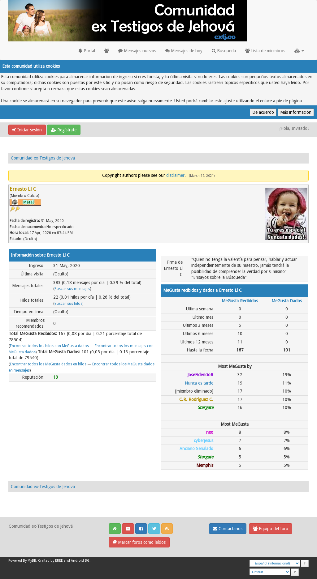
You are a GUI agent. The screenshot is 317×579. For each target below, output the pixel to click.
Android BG (80, 561)
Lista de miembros (265, 50)
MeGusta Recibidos (240, 300)
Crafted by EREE (50, 561)
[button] (299, 50)
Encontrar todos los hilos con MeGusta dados (49, 346)
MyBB (32, 561)
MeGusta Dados (286, 300)
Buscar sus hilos (68, 303)
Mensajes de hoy (183, 50)
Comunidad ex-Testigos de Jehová (43, 157)
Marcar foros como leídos (139, 542)
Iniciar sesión (27, 129)
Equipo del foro (270, 528)
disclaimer (175, 175)
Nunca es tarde (199, 383)
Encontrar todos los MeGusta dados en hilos (48, 364)
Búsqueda (224, 50)
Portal (86, 50)
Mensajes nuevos (137, 50)
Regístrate (63, 129)
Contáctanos (227, 528)
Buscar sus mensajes (72, 289)
